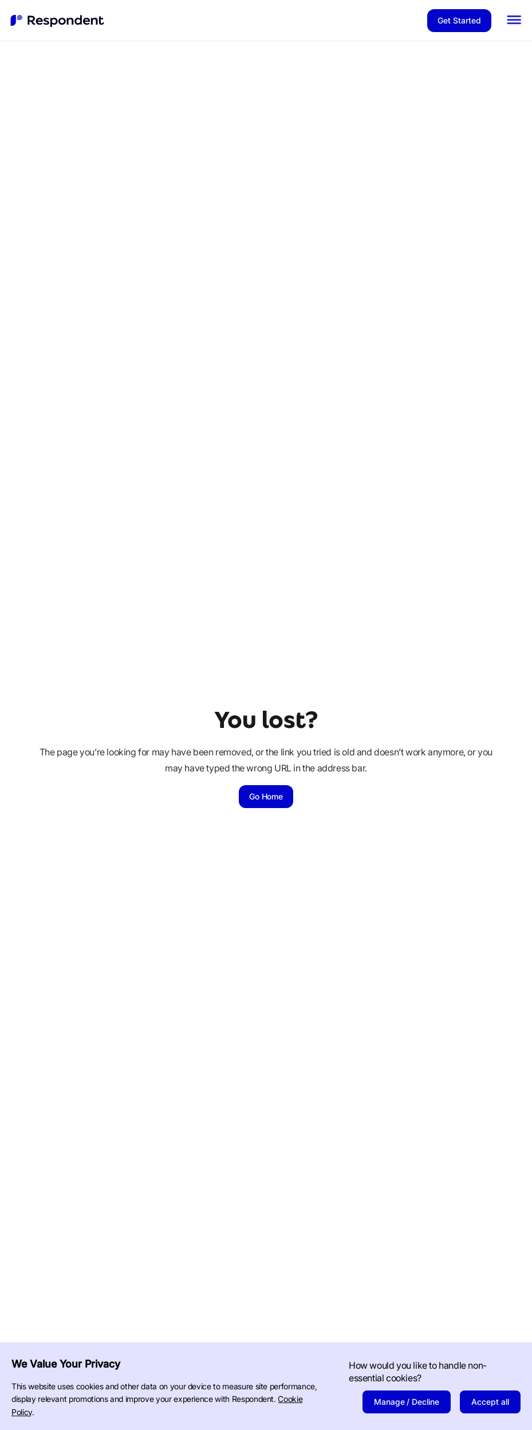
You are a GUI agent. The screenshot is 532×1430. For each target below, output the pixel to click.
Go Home (266, 796)
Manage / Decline (407, 1402)
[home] (58, 20)
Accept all (490, 1402)
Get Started (459, 20)
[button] (514, 20)
